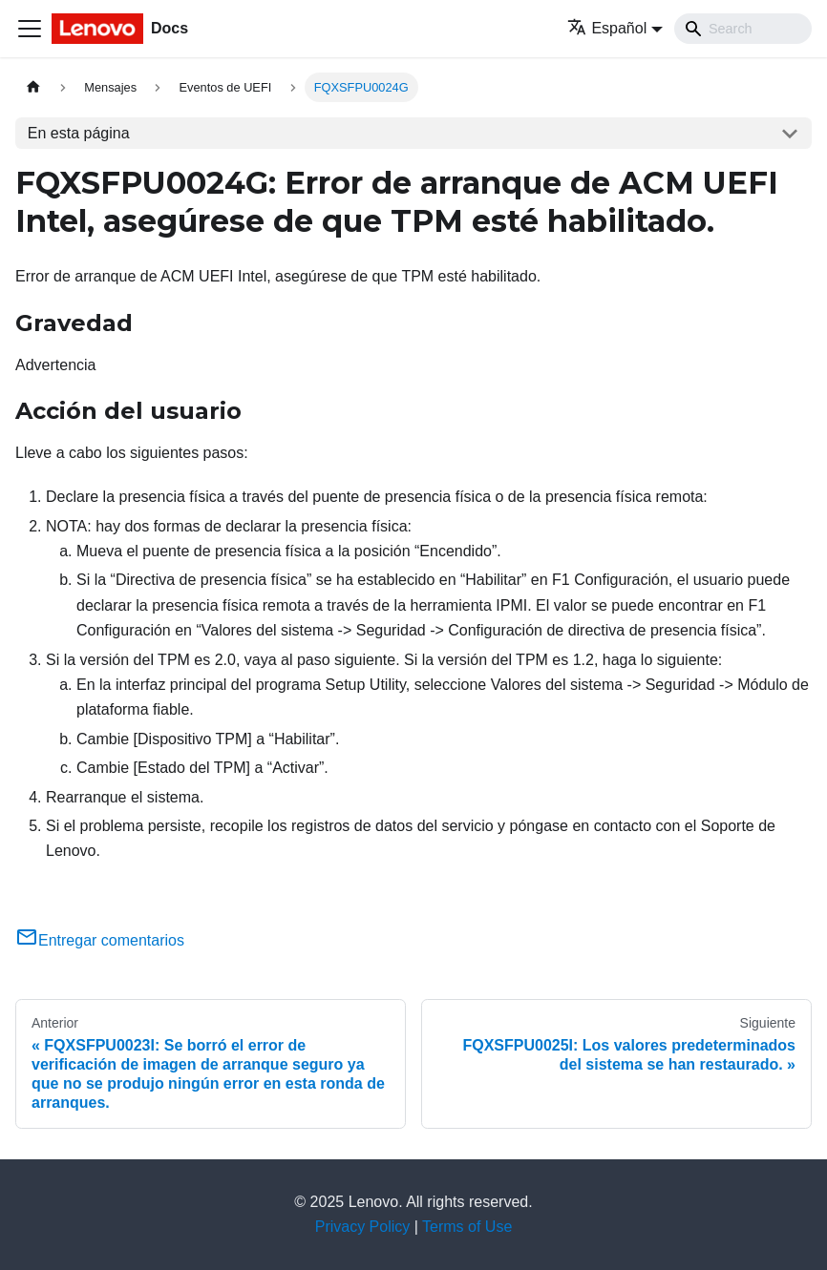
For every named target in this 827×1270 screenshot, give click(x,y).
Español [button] (607, 28)
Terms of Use (467, 1226)
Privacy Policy (363, 1226)
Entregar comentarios (99, 940)
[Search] (743, 28)
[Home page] (33, 87)
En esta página (79, 133)
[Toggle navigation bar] (29, 28)
